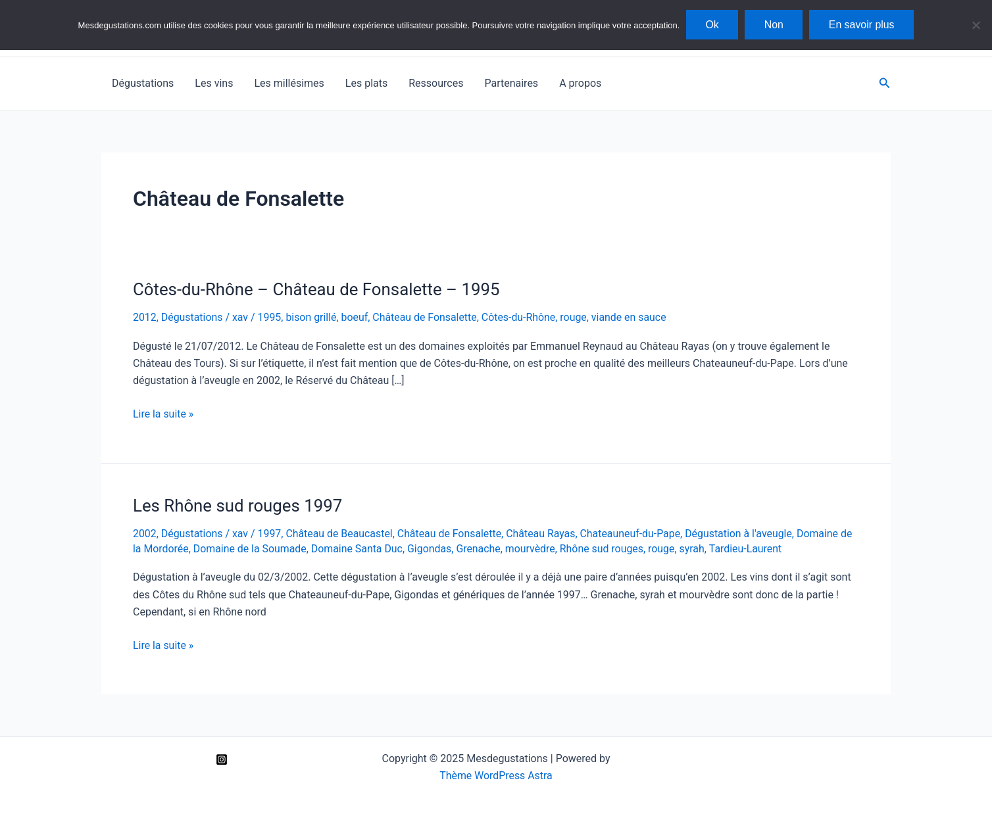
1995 (270, 317)
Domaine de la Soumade (250, 548)
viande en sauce (632, 317)
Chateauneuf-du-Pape (633, 533)
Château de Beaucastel (341, 533)
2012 (145, 317)
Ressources (436, 83)
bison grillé (312, 317)
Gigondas (431, 548)
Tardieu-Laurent (749, 548)
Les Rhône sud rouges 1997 (238, 506)
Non (773, 24)
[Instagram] (222, 759)
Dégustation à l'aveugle (743, 533)
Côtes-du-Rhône (521, 317)
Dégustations (143, 83)
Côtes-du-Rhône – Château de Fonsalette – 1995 (318, 289)
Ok (711, 24)
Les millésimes (289, 83)
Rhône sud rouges (605, 548)
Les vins (214, 83)
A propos (580, 83)
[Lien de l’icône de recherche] (885, 83)
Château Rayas (543, 533)
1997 (270, 533)
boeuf (356, 317)
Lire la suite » (163, 414)
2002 (145, 533)
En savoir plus (863, 24)
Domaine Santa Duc (358, 548)
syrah (695, 548)
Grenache (481, 548)
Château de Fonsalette (427, 317)
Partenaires (511, 83)
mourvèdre (533, 548)
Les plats (366, 83)
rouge (576, 317)
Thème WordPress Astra (496, 775)
